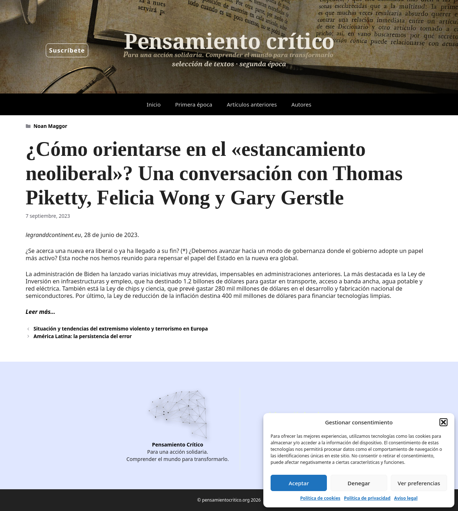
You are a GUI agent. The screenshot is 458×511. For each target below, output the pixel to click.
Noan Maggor (50, 125)
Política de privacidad (367, 498)
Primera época (193, 104)
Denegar (359, 483)
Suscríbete (67, 50)
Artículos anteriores (252, 104)
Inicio (154, 104)
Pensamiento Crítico (177, 444)
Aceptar (299, 483)
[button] (443, 422)
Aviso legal (405, 498)
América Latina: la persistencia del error (82, 336)
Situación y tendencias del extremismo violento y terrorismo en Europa (120, 328)
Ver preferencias (419, 483)
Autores (301, 104)
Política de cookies (320, 498)
